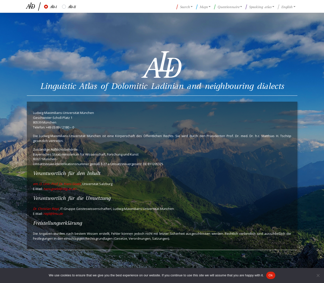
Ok (271, 275)
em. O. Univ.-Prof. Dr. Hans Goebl (57, 184)
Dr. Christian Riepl (46, 208)
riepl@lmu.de (53, 213)
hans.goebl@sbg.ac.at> (60, 189)
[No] (317, 275)
